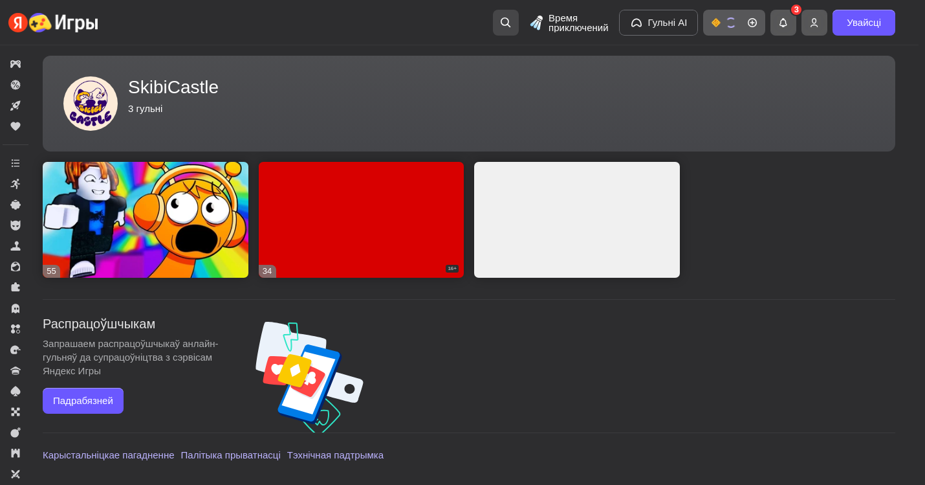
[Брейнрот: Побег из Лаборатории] (577, 220)
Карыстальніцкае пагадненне (109, 454)
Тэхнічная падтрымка (335, 454)
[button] (734, 23)
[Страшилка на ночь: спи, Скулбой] (361, 220)
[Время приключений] (568, 23)
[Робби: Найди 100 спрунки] (145, 220)
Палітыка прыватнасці (231, 454)
